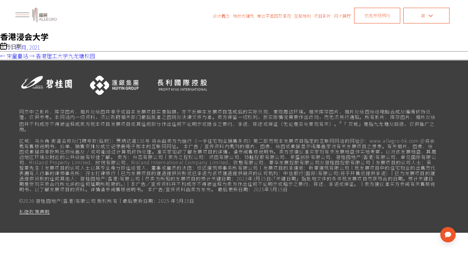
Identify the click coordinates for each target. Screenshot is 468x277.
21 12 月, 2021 (24, 47)
